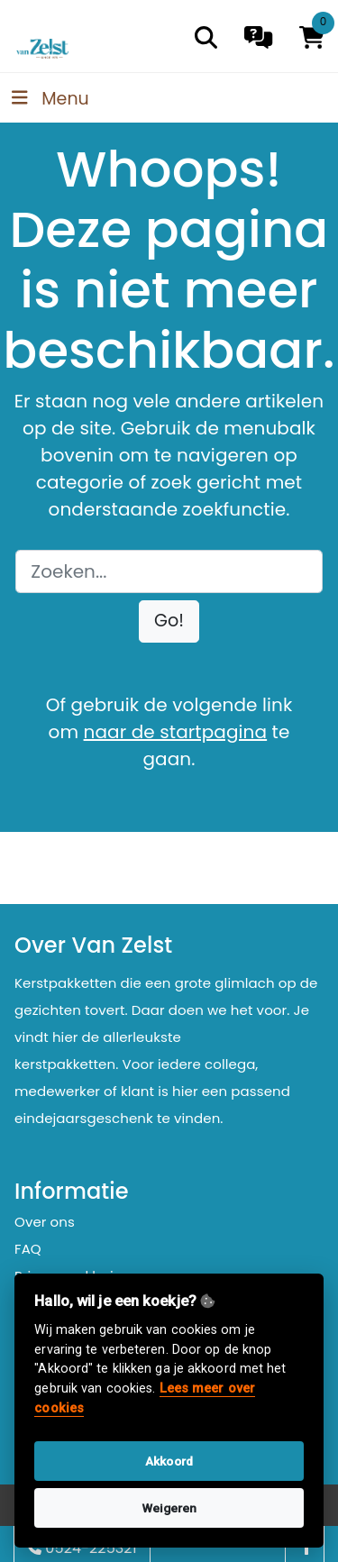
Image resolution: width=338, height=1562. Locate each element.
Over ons (44, 1221)
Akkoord (169, 1461)
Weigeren (169, 1508)
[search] (206, 37)
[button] (169, 621)
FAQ (27, 1248)
